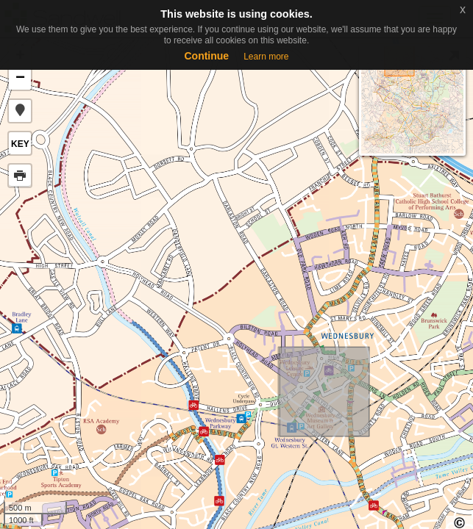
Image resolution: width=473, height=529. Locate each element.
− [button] (20, 79)
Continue (206, 56)
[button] (20, 111)
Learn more (265, 56)
